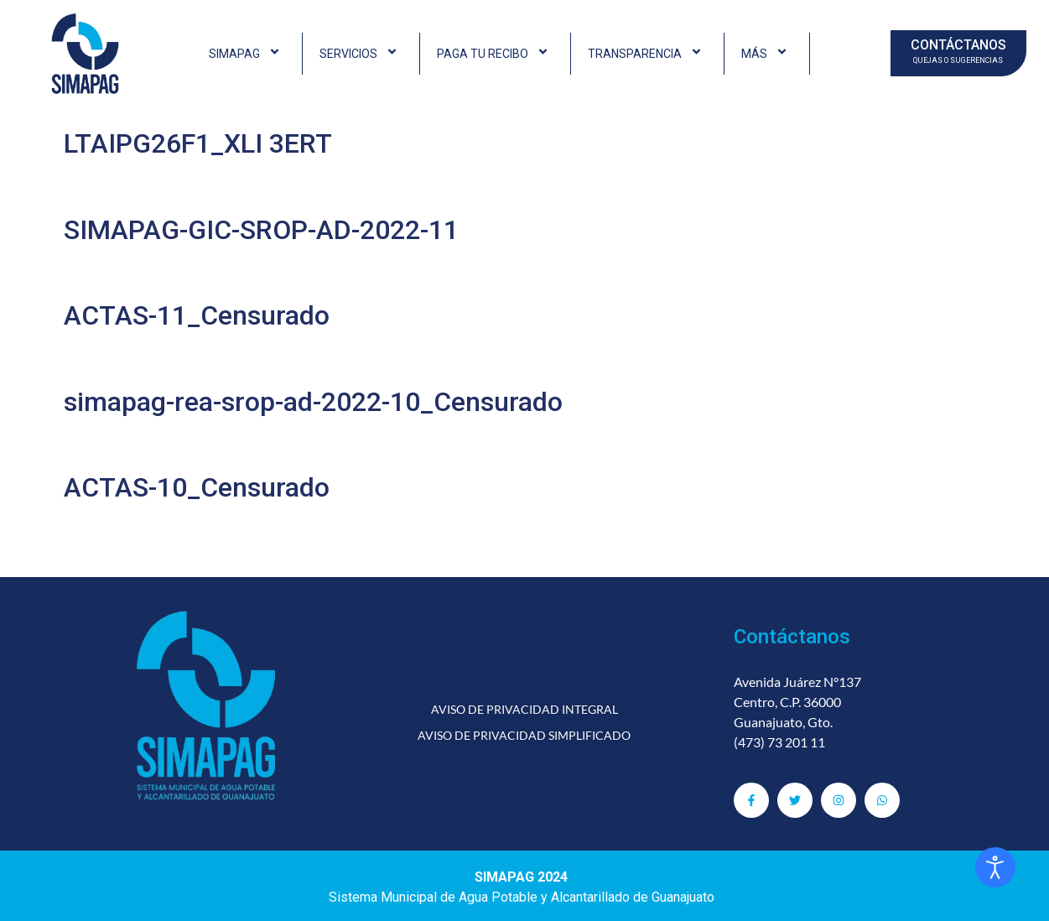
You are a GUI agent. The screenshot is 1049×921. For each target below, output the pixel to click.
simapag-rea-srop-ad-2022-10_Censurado (313, 402)
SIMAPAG (247, 53)
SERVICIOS (360, 53)
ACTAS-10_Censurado (197, 487)
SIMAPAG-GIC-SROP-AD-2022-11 (261, 230)
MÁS (766, 53)
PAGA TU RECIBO (495, 53)
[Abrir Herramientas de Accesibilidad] (995, 867)
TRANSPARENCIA (647, 53)
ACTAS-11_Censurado (197, 315)
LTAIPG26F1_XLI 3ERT (198, 143)
